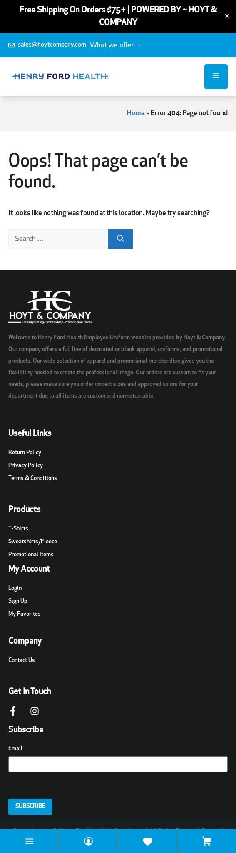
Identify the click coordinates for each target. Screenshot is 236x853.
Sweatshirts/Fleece (32, 542)
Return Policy (24, 453)
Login (15, 588)
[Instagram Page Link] (34, 715)
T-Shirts (18, 529)
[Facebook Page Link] (12, 715)
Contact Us (21, 660)
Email (15, 749)
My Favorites (24, 614)
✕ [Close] (227, 16)
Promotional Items (31, 555)
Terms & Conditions (32, 478)
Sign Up (17, 601)
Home (136, 113)
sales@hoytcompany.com (52, 45)
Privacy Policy (25, 466)
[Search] (120, 239)
